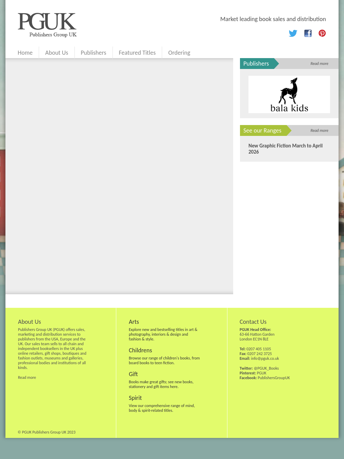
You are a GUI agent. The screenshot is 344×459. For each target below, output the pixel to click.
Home (25, 52)
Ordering (179, 52)
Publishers (93, 52)
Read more (319, 63)
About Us (56, 52)
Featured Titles (137, 52)
